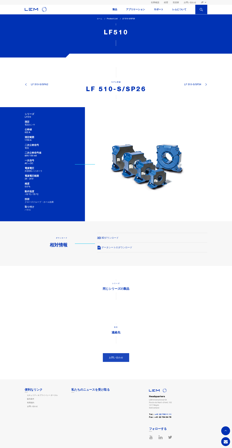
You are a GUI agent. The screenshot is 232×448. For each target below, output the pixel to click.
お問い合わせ (190, 2)
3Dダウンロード (108, 237)
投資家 (176, 2)
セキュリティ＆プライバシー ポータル (42, 395)
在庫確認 (155, 2)
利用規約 (30, 403)
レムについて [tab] (179, 9)
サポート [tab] (158, 9)
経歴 (166, 2)
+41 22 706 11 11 (163, 414)
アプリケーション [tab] (135, 9)
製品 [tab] (114, 9)
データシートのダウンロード (114, 247)
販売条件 (30, 399)
